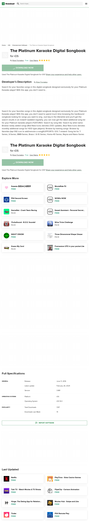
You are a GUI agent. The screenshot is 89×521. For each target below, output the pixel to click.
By (17, 60)
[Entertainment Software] (20, 45)
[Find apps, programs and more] (49, 4)
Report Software (44, 423)
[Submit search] (18, 4)
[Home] (4, 45)
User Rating (40, 60)
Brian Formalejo (42, 82)
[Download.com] (8, 3)
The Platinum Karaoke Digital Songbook (48, 53)
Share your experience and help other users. (64, 74)
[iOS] (9, 45)
